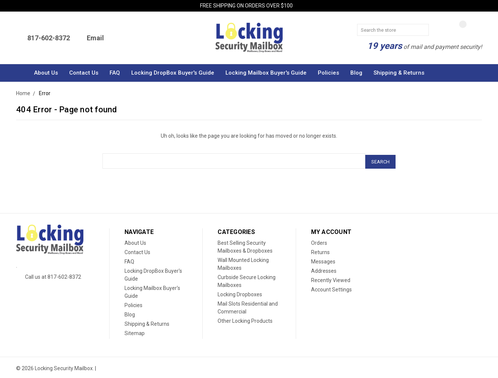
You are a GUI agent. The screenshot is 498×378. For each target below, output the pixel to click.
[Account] (475, 29)
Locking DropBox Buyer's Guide (172, 72)
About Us (46, 72)
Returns (320, 251)
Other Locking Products (245, 319)
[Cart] (441, 30)
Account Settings (331, 288)
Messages (323, 260)
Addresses (323, 269)
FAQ (115, 72)
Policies (328, 72)
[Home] (22, 73)
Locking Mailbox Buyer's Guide (266, 72)
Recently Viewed (330, 279)
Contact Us (83, 72)
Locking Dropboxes (240, 293)
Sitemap (134, 332)
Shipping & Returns (399, 72)
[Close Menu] (479, 6)
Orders (319, 241)
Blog (356, 72)
